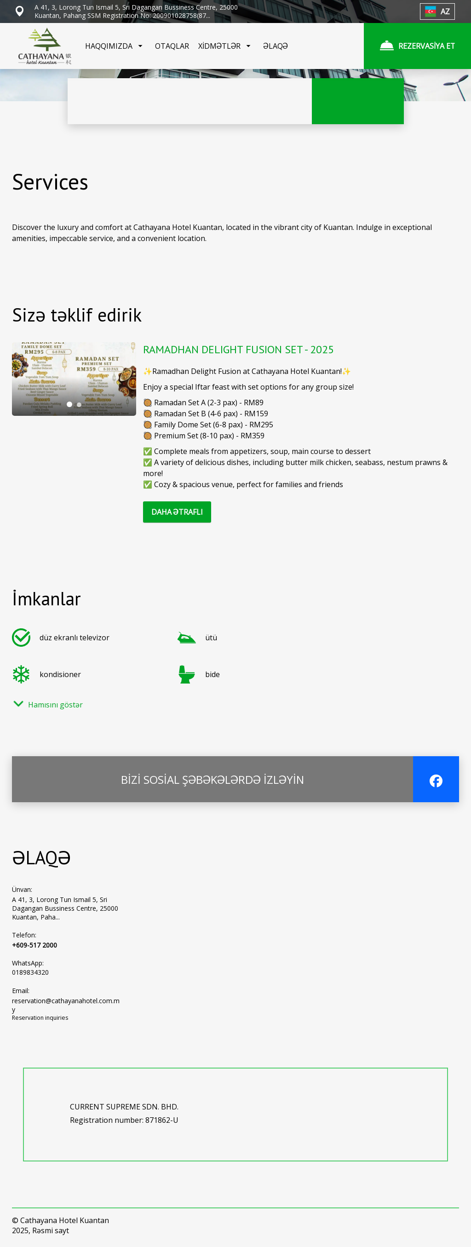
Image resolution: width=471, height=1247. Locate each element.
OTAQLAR (172, 46)
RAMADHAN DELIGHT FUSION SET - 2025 (238, 349)
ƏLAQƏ (275, 46)
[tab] (69, 404)
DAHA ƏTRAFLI (177, 512)
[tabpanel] (74, 379)
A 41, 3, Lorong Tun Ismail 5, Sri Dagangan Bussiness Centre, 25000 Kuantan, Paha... (65, 908)
